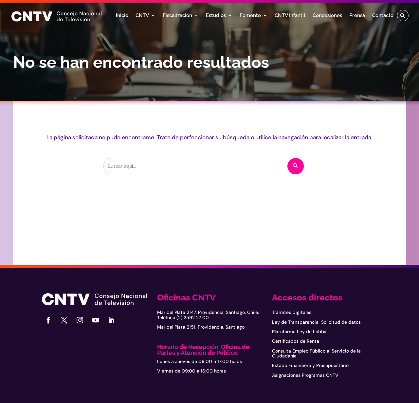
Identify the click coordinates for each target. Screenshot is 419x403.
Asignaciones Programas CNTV (305, 375)
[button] (403, 15)
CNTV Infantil (290, 15)
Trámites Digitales (291, 312)
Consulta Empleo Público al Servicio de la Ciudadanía (316, 353)
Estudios (216, 15)
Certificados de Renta (295, 341)
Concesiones (327, 15)
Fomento (250, 15)
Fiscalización (177, 15)
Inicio (122, 15)
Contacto (382, 15)
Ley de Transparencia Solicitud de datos (316, 322)
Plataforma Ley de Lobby (299, 332)
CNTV (142, 15)
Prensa (357, 15)
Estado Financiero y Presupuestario (310, 365)
